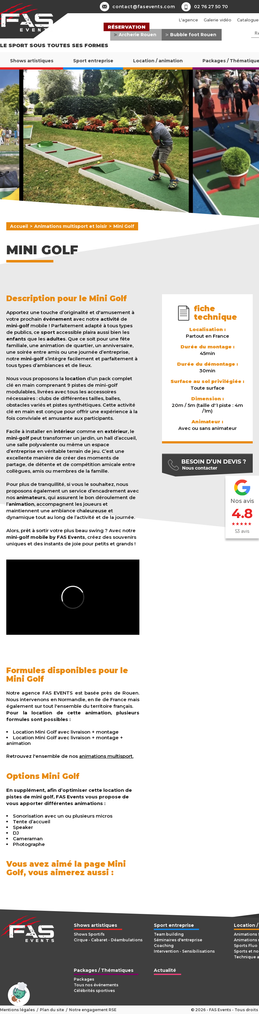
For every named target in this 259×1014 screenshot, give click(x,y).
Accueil (19, 226)
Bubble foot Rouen (193, 34)
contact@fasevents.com (137, 6)
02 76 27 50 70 (211, 6)
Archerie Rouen (137, 34)
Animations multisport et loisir (70, 226)
